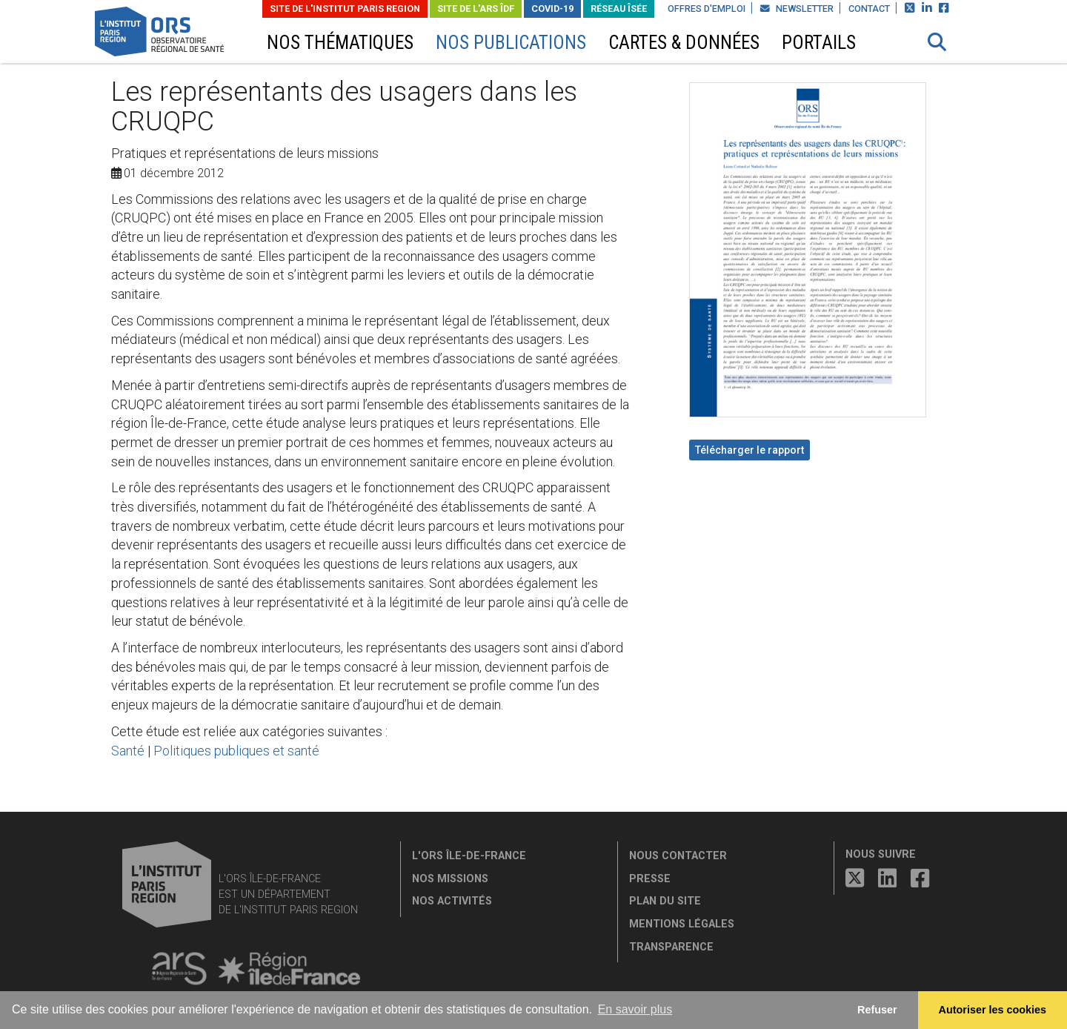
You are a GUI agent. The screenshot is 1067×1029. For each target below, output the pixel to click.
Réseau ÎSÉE (619, 8)
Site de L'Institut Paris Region (345, 8)
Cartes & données (683, 42)
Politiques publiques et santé (236, 750)
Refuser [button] (877, 1010)
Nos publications (511, 42)
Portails (819, 42)
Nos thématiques (340, 42)
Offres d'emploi (706, 8)
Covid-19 (552, 8)
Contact (869, 8)
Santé (127, 750)
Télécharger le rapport (749, 450)
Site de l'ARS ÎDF (475, 8)
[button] (937, 42)
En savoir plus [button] (635, 1009)
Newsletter (797, 8)
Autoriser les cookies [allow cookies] (993, 1010)
